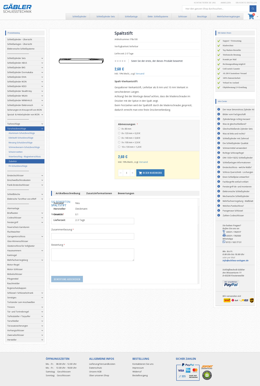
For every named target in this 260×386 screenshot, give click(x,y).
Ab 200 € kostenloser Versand (235, 73)
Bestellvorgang (140, 375)
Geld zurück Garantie (231, 69)
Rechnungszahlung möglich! (234, 64)
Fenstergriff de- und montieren (237, 186)
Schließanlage (131, 16)
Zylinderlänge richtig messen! (236, 119)
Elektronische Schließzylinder (236, 191)
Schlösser (182, 16)
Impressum (138, 367)
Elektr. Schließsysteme (158, 16)
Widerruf (136, 371)
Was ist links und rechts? (234, 133)
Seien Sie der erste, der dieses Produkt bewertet (162, 60)
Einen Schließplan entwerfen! (236, 177)
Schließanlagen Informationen (237, 162)
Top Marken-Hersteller (232, 50)
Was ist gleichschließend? (234, 124)
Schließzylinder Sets (106, 16)
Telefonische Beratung (232, 55)
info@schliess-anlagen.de (235, 260)
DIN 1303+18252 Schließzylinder (238, 157)
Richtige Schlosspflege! (233, 152)
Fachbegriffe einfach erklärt (235, 181)
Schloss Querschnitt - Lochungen (238, 172)
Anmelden (226, 2)
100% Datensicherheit (231, 78)
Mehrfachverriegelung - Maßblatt (238, 201)
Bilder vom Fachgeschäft (234, 114)
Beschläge (202, 16)
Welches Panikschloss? (233, 205)
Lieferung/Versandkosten (102, 363)
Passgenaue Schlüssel (233, 210)
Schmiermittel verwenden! (235, 148)
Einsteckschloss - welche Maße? (237, 167)
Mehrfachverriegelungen (228, 16)
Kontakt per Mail (229, 59)
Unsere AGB (95, 371)
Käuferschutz (228, 45)
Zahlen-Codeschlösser (233, 215)
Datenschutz (95, 367)
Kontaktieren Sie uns (205, 2)
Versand (144, 73)
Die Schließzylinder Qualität (235, 143)
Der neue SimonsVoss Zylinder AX (238, 109)
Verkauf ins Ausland (231, 83)
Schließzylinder (79, 16)
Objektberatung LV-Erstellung (235, 87)
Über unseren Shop (99, 375)
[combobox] (219, 8)
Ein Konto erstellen (246, 2)
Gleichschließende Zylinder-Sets (238, 128)
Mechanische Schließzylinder (236, 196)
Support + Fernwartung (232, 41)
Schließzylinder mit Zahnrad (236, 138)
